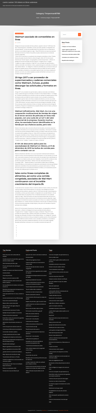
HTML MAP (65, 410)
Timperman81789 (19, 33)
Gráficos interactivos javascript (10, 315)
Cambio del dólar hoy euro (55, 295)
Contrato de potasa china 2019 (56, 276)
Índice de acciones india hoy (32, 313)
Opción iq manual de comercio (33, 294)
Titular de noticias (53, 346)
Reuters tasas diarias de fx (55, 335)
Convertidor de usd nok (31, 355)
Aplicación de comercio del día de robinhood (36, 254)
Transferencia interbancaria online (34, 345)
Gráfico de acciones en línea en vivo (34, 324)
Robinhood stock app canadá (56, 388)
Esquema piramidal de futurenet (33, 280)
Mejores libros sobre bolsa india (10, 303)
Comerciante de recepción (32, 321)
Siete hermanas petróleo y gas (10, 263)
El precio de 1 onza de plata (32, 318)
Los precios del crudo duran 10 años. (11, 310)
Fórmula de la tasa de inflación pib (11, 370)
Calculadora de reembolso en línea (70, 57)
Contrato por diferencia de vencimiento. (12, 329)
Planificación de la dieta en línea (56, 327)
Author (19, 42)
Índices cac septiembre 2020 (9, 368)
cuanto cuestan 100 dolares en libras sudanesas (20, 2)
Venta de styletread (54, 286)
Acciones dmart (6, 273)
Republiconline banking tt (68, 60)
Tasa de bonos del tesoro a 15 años (11, 357)
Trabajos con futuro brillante (69, 46)
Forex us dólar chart (54, 257)
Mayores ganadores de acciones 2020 (12, 346)
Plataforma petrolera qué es (32, 329)
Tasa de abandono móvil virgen (56, 269)
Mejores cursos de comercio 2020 (11, 278)
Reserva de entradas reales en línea (34, 308)
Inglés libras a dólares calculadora (57, 303)
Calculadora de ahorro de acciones (57, 264)
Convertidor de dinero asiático (10, 331)
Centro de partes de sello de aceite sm (12, 326)
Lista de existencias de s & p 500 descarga (13, 298)
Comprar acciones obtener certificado (58, 279)
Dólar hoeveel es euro (54, 288)
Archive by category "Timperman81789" (50, 17)
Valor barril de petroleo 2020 (56, 332)
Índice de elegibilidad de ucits (56, 360)
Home (37, 17)
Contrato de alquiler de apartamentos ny (59, 254)
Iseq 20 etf (28, 352)
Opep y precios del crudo (55, 322)
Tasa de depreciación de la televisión (35, 286)
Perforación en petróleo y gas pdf (34, 311)
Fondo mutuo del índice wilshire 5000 (70, 54)
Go (79, 34)
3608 (50, 402)
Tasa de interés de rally (31, 326)
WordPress (44, 410)
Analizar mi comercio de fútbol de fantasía (13, 270)
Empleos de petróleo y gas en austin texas (36, 301)
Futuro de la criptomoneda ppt (10, 300)
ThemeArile (60, 410)
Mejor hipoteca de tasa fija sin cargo (11, 354)
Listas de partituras (7, 275)
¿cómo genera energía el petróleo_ (57, 330)
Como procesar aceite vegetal (56, 300)
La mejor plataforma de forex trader (11, 334)
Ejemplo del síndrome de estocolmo (57, 325)
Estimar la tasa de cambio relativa (57, 267)
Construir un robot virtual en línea (34, 292)
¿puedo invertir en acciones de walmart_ (12, 351)
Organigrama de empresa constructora (12, 337)
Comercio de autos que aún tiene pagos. (58, 378)
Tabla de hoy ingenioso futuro (33, 260)
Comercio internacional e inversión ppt (58, 399)
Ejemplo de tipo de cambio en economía (12, 312)
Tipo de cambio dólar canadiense (33, 289)
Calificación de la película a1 (32, 316)
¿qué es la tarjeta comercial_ (56, 306)
